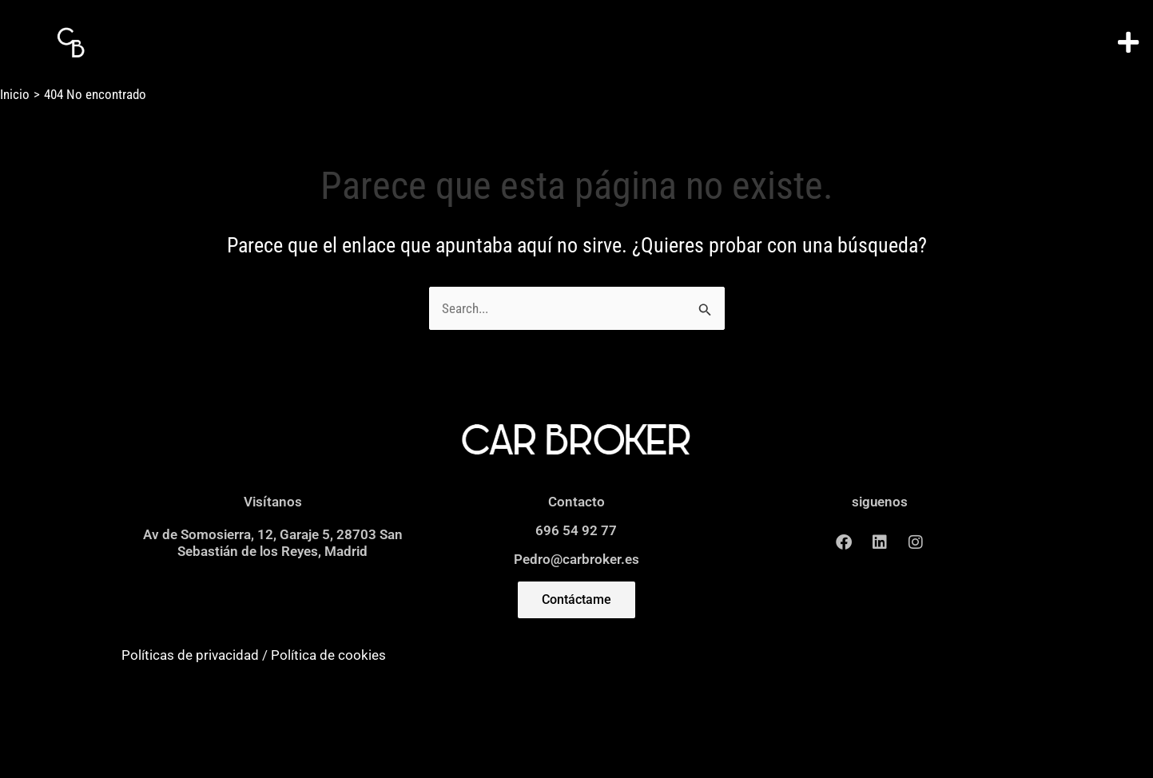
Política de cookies (328, 655)
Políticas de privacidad (190, 655)
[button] (1128, 43)
